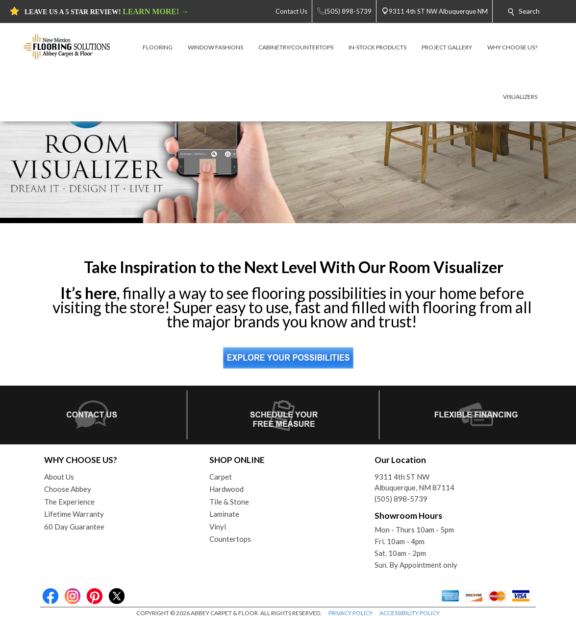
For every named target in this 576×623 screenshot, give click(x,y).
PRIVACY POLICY (350, 613)
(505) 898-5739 (401, 498)
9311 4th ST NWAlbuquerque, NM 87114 (414, 482)
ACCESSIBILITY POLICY (409, 613)
